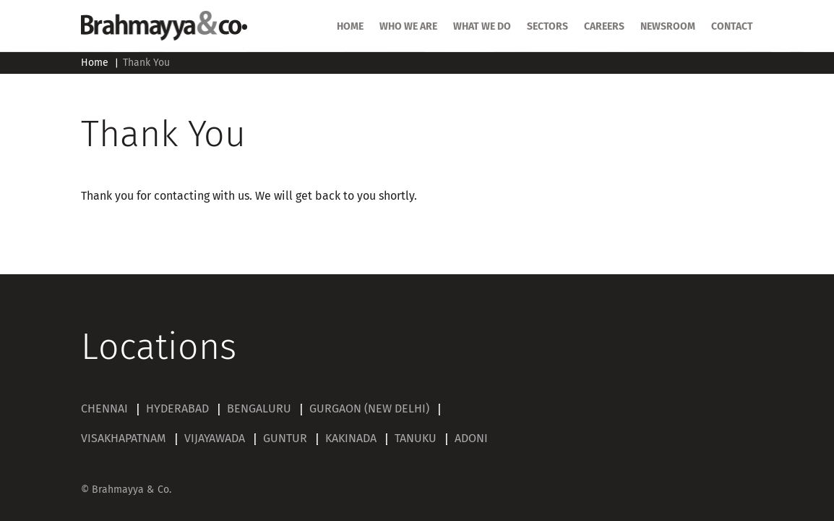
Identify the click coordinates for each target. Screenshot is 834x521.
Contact (732, 27)
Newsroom (667, 27)
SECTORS (547, 27)
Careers (604, 27)
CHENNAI (104, 409)
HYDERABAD (177, 409)
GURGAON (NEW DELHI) (369, 409)
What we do (482, 27)
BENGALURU (259, 409)
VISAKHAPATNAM (123, 438)
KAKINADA (351, 438)
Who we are (408, 27)
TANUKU (416, 438)
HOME (350, 27)
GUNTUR (285, 438)
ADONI (471, 438)
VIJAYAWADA (214, 438)
